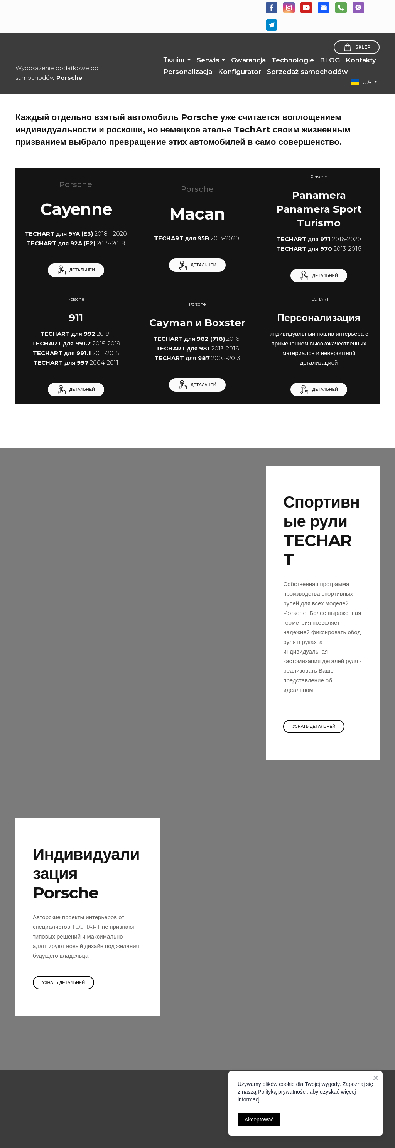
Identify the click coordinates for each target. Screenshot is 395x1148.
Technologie (293, 60)
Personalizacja (187, 71)
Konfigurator (239, 71)
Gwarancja (248, 60)
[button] (271, 7)
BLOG (330, 60)
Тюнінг (174, 60)
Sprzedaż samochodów (307, 71)
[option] (361, 81)
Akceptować (259, 1119)
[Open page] (56, 1080)
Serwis (208, 60)
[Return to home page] (63, 49)
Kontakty (361, 60)
